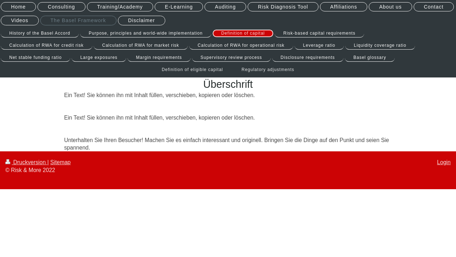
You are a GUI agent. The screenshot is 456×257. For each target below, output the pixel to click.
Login (444, 162)
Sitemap (60, 162)
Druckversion (26, 162)
